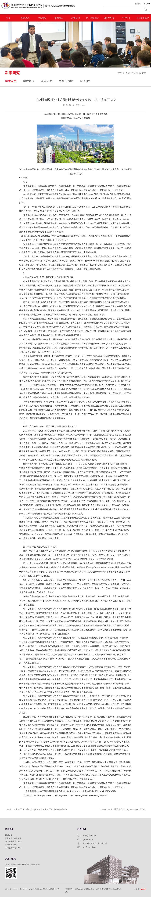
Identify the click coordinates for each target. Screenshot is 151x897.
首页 (8, 18)
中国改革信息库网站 (13, 848)
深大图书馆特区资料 (13, 841)
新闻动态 (25, 18)
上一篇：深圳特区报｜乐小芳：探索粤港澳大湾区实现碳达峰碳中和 (36, 809)
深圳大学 (8, 835)
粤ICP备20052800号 (13, 889)
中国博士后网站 (11, 844)
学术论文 (142, 73)
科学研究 (75, 18)
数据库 (138, 4)
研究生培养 (109, 18)
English (147, 4)
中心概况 (42, 18)
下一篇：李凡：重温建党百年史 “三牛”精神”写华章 (123, 809)
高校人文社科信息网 (13, 838)
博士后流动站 (92, 18)
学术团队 (59, 18)
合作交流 (126, 18)
